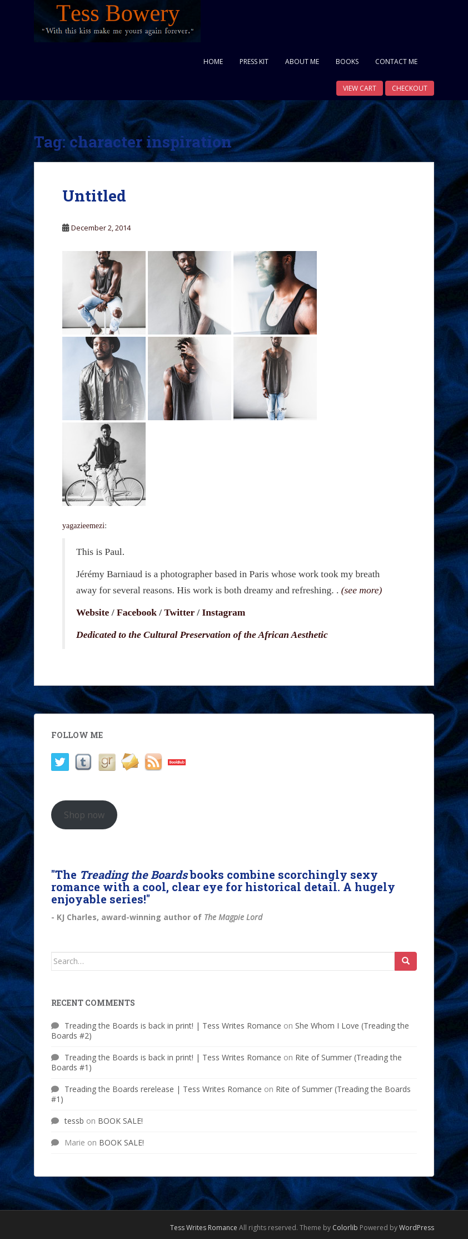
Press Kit (254, 61)
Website (92, 612)
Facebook (137, 612)
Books (347, 61)
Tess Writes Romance (203, 1227)
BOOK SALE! (120, 1120)
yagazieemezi (83, 526)
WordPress (416, 1227)
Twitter (179, 612)
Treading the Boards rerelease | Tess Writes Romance (163, 1089)
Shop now (84, 815)
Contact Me (396, 61)
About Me (302, 61)
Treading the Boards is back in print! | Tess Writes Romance (172, 1025)
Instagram (224, 612)
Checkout (409, 88)
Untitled (94, 195)
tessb (74, 1120)
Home (213, 61)
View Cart (359, 88)
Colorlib (345, 1227)
